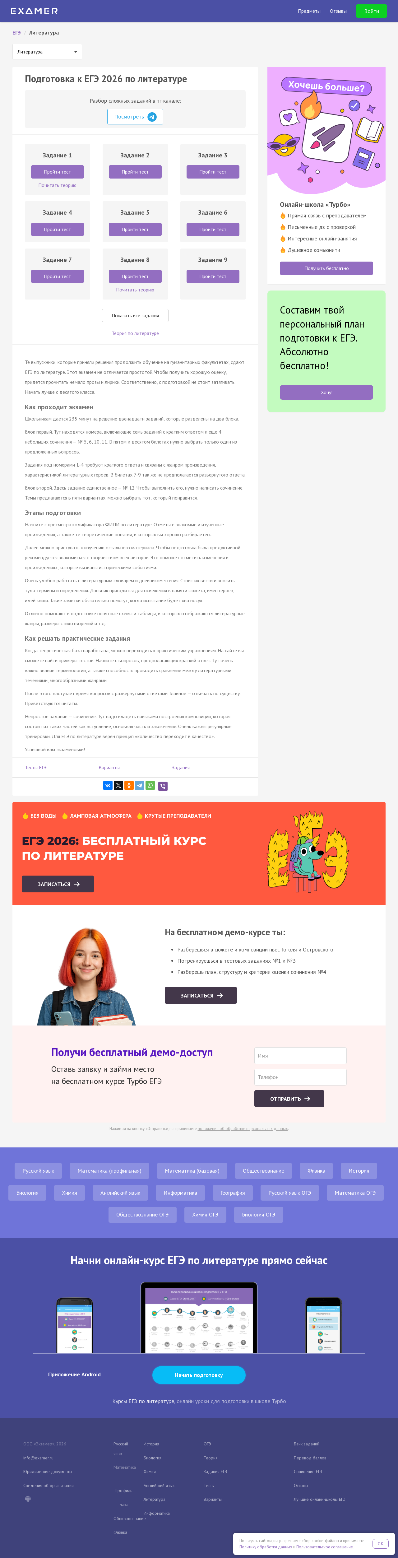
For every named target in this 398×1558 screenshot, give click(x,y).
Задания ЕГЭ (215, 1471)
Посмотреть (135, 117)
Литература (154, 1499)
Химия (69, 1192)
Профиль (123, 1490)
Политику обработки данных (265, 1547)
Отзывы (301, 1485)
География (232, 1192)
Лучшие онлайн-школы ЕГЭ (319, 1499)
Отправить (286, 1098)
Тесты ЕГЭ (36, 767)
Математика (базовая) (192, 1170)
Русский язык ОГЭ (289, 1192)
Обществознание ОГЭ (142, 1214)
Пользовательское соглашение (324, 1547)
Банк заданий (306, 1444)
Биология (27, 1192)
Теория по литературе (135, 333)
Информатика (180, 1192)
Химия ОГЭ (205, 1214)
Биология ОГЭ (258, 1214)
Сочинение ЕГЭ (308, 1471)
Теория (211, 1458)
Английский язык (120, 1192)
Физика (316, 1170)
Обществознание (263, 1170)
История (359, 1170)
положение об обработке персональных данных (243, 1128)
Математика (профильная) (109, 1170)
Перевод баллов (310, 1458)
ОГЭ (207, 1444)
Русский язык (38, 1170)
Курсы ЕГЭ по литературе (143, 1401)
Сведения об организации (48, 1485)
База (124, 1504)
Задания (181, 767)
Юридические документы (47, 1471)
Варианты (109, 767)
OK (380, 1543)
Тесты (209, 1485)
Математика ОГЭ (355, 1192)
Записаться (55, 884)
